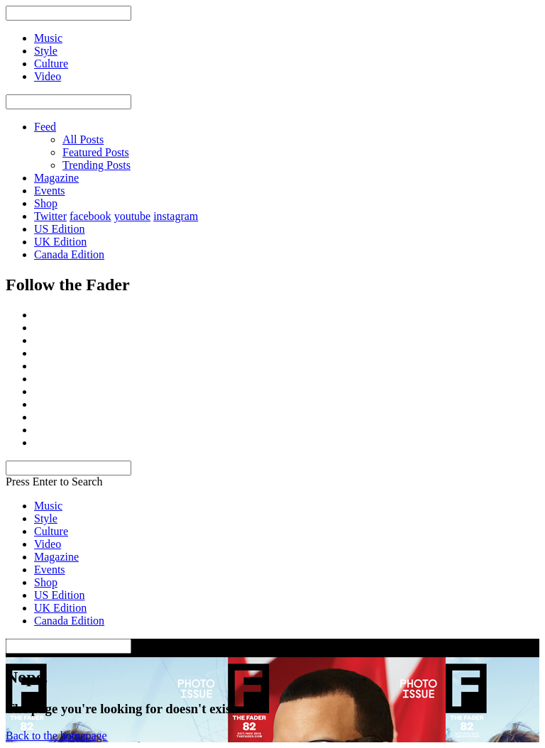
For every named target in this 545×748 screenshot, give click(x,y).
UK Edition (60, 242)
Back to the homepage (56, 736)
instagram (175, 216)
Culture (51, 531)
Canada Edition (69, 254)
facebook (90, 216)
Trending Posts (96, 165)
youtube (132, 216)
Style (45, 518)
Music (48, 506)
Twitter (50, 216)
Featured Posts (95, 152)
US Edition (59, 229)
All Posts (83, 139)
